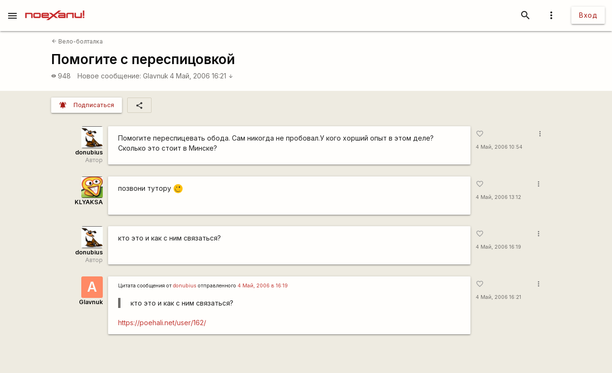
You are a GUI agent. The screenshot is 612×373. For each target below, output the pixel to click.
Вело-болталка (77, 41)
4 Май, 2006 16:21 (201, 76)
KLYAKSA (89, 202)
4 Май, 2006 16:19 (498, 247)
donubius (89, 152)
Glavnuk (155, 76)
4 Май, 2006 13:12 (498, 197)
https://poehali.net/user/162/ (162, 322)
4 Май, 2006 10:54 (499, 147)
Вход (588, 15)
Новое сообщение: (109, 76)
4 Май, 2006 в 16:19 (263, 286)
